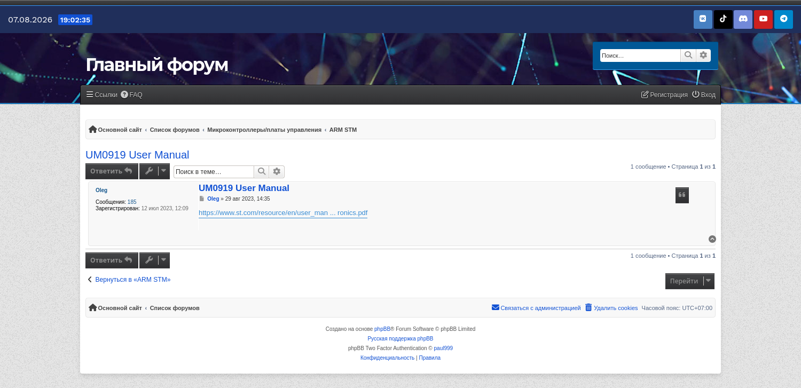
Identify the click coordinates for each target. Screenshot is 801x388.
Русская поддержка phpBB (400, 339)
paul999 (443, 348)
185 (132, 202)
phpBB (382, 329)
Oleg (101, 190)
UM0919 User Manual (137, 155)
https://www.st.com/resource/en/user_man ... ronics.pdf (283, 213)
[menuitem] (131, 95)
